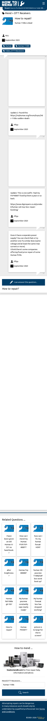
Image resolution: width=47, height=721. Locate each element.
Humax (7, 46)
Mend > (8, 13)
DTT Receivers (22, 13)
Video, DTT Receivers (13, 51)
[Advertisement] (23, 82)
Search (23, 692)
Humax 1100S (22, 46)
